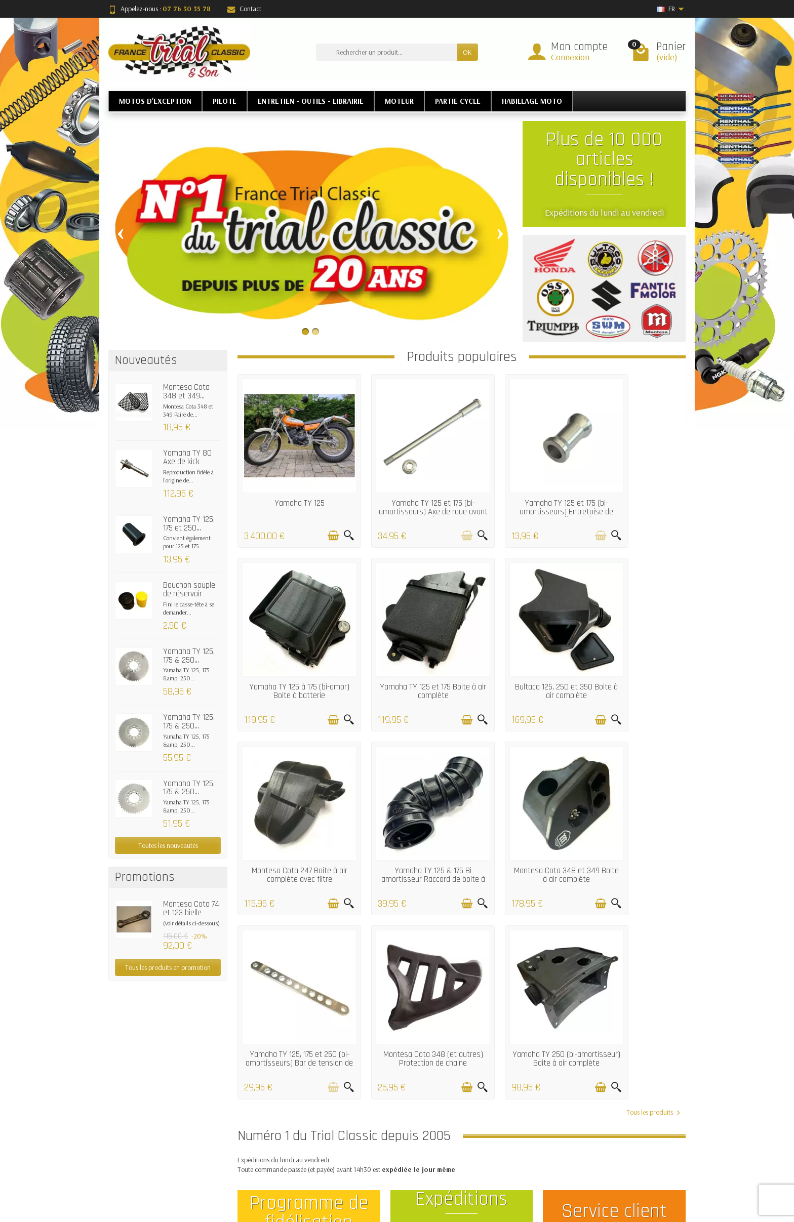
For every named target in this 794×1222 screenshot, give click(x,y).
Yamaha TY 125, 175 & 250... (189, 656)
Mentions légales (514, 1130)
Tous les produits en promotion (168, 967)
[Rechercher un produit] (386, 52)
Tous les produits (653, 871)
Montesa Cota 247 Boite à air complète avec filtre (519, 653)
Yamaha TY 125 (290, 484)
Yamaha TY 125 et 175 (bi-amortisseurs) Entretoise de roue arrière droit (519, 492)
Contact (244, 8)
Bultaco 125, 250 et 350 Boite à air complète (404, 653)
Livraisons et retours (287, 1130)
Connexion (570, 57)
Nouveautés (392, 1130)
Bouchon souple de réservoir (189, 589)
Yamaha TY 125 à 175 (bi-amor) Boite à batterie (633, 488)
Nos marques (394, 1155)
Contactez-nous (513, 1143)
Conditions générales (288, 1168)
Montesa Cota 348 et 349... (186, 391)
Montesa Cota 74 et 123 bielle (191, 908)
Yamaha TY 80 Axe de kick (187, 457)
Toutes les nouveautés (168, 845)
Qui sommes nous (516, 1155)
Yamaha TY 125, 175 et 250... (189, 524)
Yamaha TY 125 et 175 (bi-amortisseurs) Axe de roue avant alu (404, 492)
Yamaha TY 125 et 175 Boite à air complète (290, 653)
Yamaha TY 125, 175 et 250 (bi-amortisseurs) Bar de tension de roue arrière (404, 822)
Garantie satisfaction (288, 1143)
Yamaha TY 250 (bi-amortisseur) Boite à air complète (633, 822)
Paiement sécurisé (284, 1155)
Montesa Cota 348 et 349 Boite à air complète (290, 818)
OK (467, 52)
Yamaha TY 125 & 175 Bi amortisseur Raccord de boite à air (633, 657)
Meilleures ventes (399, 1143)
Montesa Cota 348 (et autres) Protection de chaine (518, 822)
